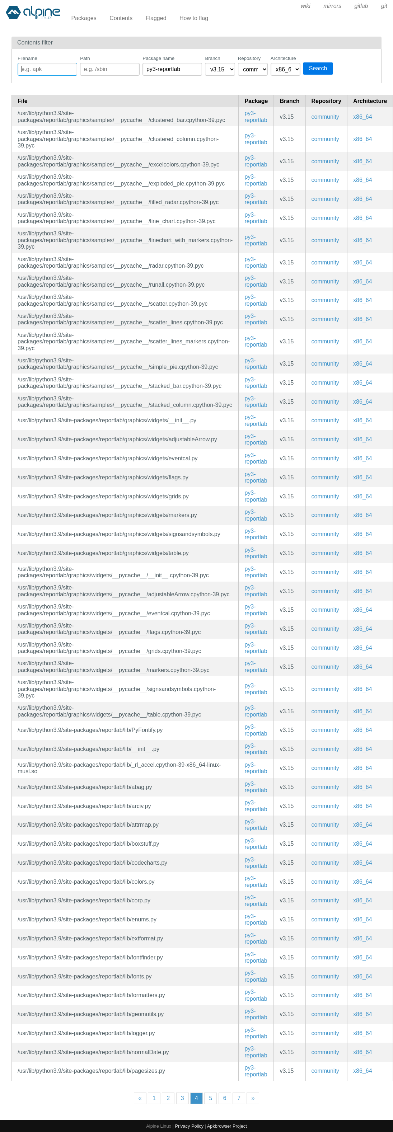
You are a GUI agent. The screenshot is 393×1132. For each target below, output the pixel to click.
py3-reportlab (255, 116)
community (325, 117)
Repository (249, 58)
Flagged (156, 18)
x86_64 (362, 117)
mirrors (332, 6)
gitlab (361, 6)
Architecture (283, 58)
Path (85, 58)
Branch (212, 58)
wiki (305, 6)
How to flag (193, 18)
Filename (27, 58)
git (384, 6)
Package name (158, 58)
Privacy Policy (189, 1126)
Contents (120, 18)
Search (318, 68)
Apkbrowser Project (227, 1126)
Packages (84, 18)
